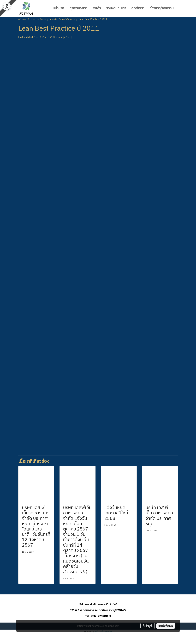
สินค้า (97, 8)
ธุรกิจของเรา (78, 8)
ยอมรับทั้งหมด (165, 625)
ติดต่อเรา (137, 8)
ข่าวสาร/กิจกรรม (162, 8)
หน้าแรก (58, 8)
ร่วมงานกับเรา (116, 8)
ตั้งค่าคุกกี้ (147, 625)
